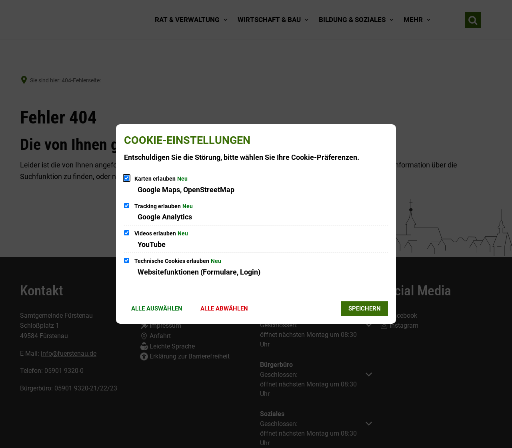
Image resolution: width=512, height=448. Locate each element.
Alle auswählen (156, 308)
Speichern (364, 308)
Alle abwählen (224, 308)
